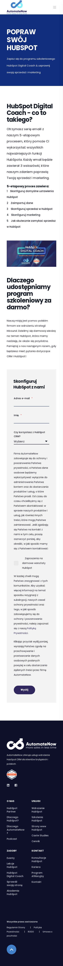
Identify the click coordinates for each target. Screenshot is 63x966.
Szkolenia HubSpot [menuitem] (37, 818)
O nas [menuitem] (10, 801)
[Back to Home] (17, 12)
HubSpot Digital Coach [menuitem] (15, 874)
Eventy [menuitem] (11, 858)
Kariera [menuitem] (36, 867)
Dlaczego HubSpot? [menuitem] (13, 818)
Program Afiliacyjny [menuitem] (38, 874)
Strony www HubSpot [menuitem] (39, 828)
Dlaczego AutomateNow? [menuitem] (16, 830)
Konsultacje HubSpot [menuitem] (39, 859)
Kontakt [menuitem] (38, 851)
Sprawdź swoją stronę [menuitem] (15, 883)
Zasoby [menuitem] (12, 851)
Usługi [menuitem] (36, 801)
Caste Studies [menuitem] (40, 835)
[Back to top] (11, 949)
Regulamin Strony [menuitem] (16, 927)
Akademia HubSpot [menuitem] (13, 892)
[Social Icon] (9, 785)
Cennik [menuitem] (36, 841)
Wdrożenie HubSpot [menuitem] (38, 809)
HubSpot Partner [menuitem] (12, 809)
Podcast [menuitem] (12, 839)
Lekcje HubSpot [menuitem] (12, 865)
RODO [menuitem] (31, 931)
